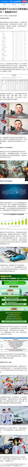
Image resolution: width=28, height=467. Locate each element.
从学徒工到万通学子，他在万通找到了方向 (12, 465)
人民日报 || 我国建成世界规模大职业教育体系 (14, 464)
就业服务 (23, 4)
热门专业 (14, 4)
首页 (5, 4)
